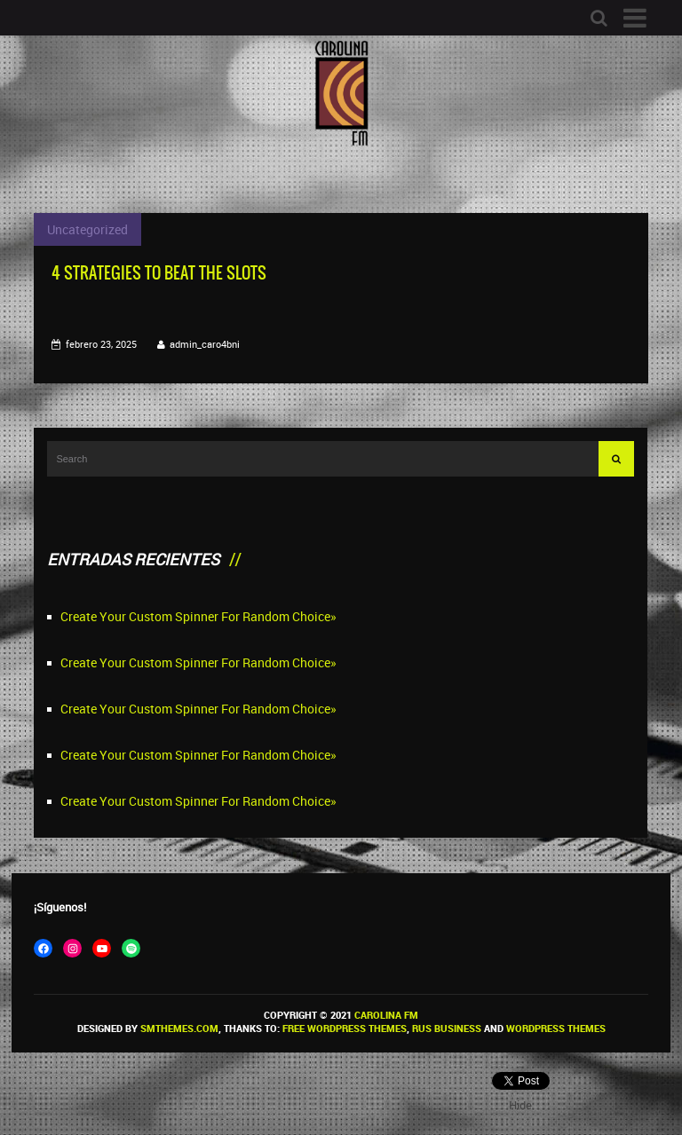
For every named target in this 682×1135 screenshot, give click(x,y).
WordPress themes (556, 1028)
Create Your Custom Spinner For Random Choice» (198, 616)
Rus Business (446, 1028)
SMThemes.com (179, 1028)
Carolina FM (386, 1014)
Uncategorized (87, 229)
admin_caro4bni (205, 344)
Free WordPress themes (344, 1028)
